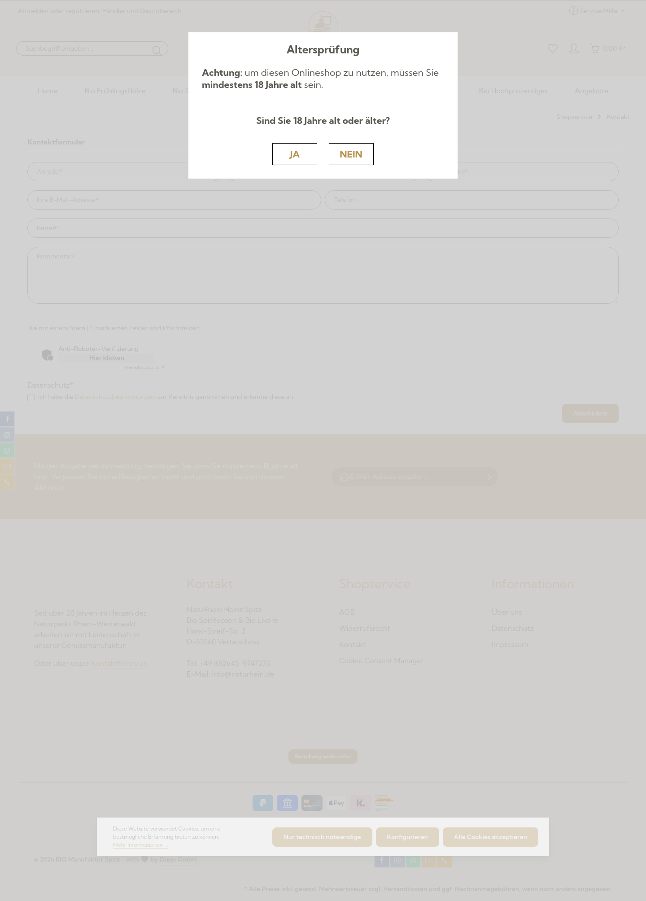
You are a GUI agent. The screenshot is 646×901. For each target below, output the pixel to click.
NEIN (351, 154)
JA (295, 154)
